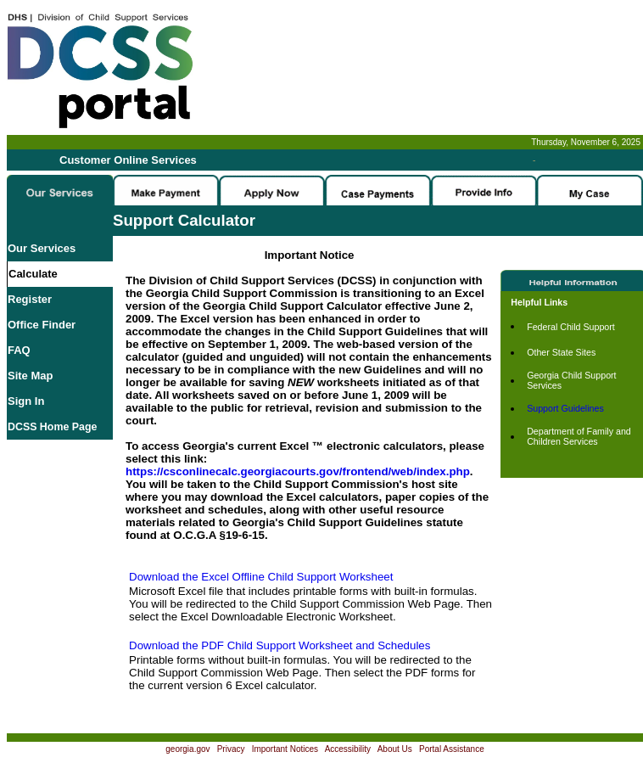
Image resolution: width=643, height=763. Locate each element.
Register (30, 299)
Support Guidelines (565, 408)
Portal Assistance (451, 749)
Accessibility (348, 749)
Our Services (41, 248)
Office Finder (41, 324)
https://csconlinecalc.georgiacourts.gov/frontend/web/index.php (298, 471)
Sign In (26, 401)
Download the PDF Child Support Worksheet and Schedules (279, 645)
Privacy (231, 749)
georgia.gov (187, 749)
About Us (394, 749)
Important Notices (285, 749)
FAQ (19, 350)
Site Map (30, 375)
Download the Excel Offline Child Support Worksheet (261, 576)
